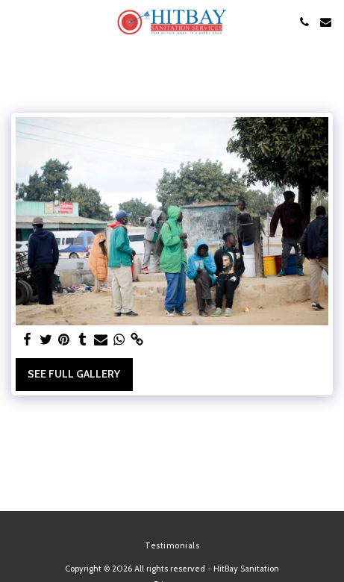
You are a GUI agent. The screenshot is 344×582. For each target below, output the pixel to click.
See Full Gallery (74, 374)
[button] (16, 21)
